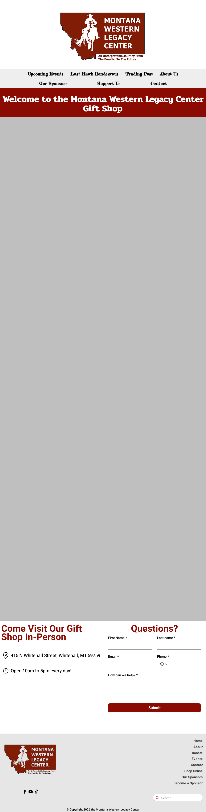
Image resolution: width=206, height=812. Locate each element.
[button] (109, 83)
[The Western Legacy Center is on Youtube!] (30, 791)
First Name (117, 638)
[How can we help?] (154, 688)
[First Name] (128, 645)
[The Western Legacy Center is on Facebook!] (24, 791)
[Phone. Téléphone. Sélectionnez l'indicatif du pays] (164, 664)
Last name (166, 638)
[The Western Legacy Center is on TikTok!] (36, 791)
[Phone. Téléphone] (183, 664)
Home (198, 740)
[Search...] (177, 798)
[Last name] (177, 645)
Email (113, 657)
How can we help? (123, 675)
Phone (163, 657)
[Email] (128, 664)
